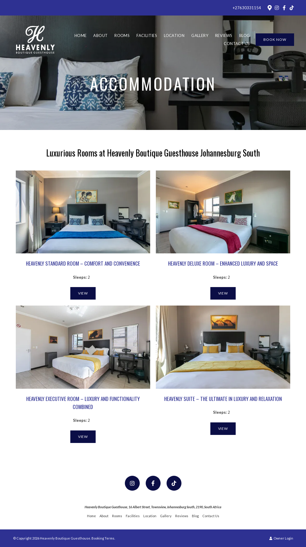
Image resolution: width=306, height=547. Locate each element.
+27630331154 (247, 8)
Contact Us (237, 43)
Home (80, 35)
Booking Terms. (103, 538)
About (100, 35)
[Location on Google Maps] (269, 7)
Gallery (199, 35)
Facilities (146, 35)
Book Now (274, 39)
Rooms (122, 35)
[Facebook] (284, 7)
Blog (244, 35)
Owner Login (281, 538)
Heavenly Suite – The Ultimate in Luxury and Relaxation (223, 398)
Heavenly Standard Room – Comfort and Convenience (83, 263)
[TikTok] (291, 7)
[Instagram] (276, 7)
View (83, 293)
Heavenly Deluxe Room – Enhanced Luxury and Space (223, 263)
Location (174, 35)
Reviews (223, 35)
